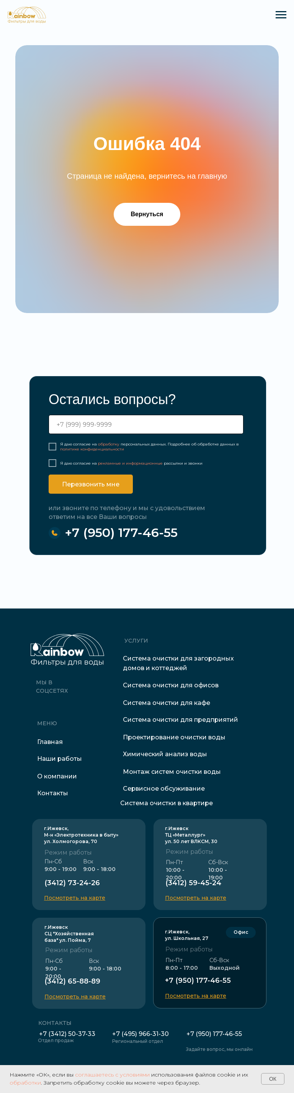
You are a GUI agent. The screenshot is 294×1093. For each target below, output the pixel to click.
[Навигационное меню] (281, 15)
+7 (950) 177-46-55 (121, 532)
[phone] (146, 424)
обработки (25, 1082)
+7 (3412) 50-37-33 (67, 1034)
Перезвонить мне (90, 484)
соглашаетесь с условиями (112, 1074)
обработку (108, 444)
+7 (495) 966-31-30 (140, 1034)
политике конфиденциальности (92, 449)
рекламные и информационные (130, 463)
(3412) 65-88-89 (72, 981)
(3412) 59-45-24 (193, 883)
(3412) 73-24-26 (72, 883)
